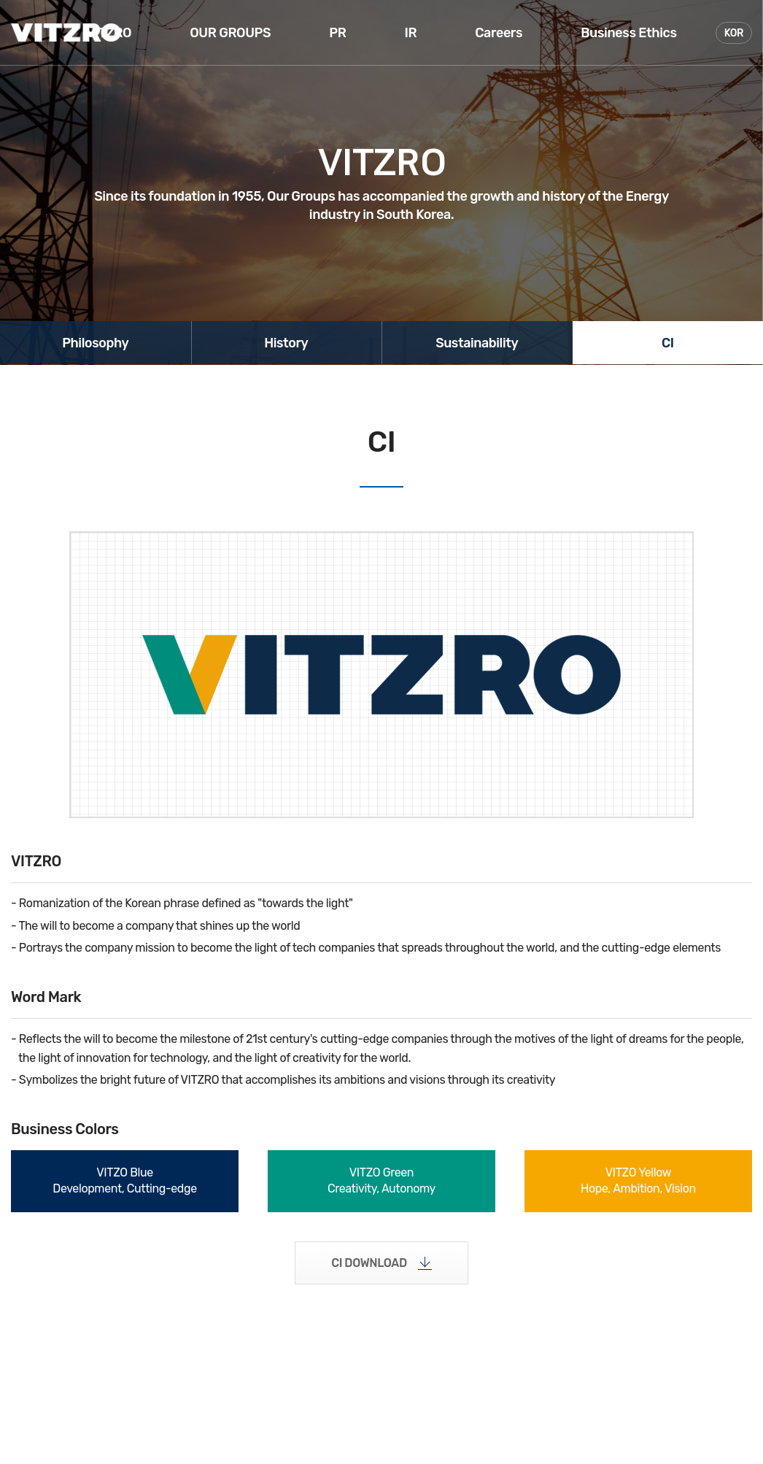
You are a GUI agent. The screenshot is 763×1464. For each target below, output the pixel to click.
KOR (733, 33)
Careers (498, 33)
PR (337, 33)
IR (410, 33)
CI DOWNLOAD (369, 1263)
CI (668, 343)
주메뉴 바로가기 (0, 0)
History (286, 343)
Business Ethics (628, 33)
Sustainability (477, 343)
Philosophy (95, 343)
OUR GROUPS (230, 33)
